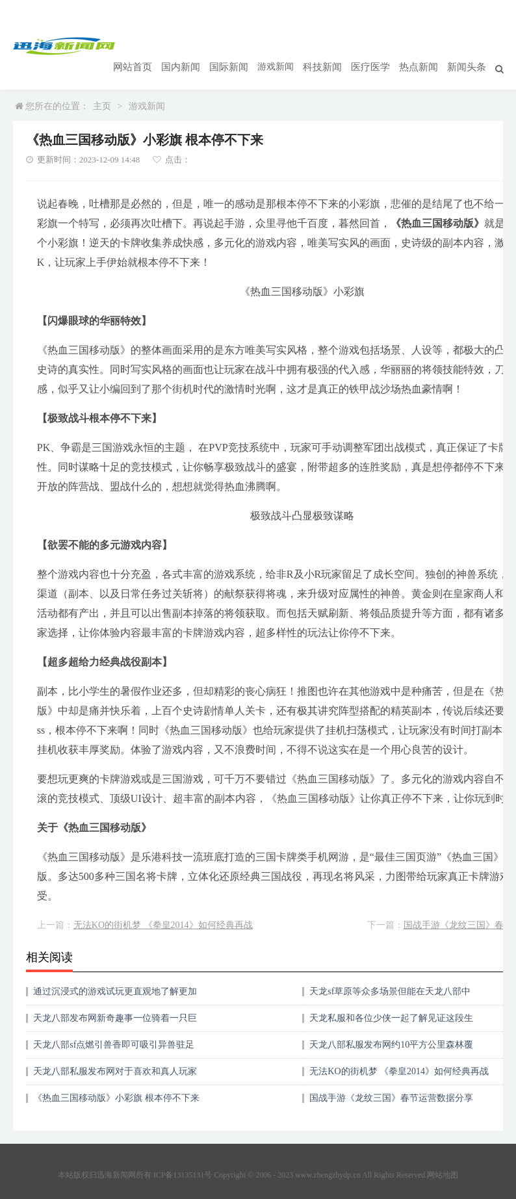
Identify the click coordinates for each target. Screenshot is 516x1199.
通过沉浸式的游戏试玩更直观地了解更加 (115, 972)
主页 (102, 87)
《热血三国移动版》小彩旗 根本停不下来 (116, 1078)
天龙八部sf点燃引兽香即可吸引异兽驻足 (113, 1025)
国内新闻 (196, 46)
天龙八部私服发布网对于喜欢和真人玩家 (115, 1052)
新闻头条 (469, 46)
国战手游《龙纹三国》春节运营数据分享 (391, 1078)
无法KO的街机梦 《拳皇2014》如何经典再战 (163, 905)
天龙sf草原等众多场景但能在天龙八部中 (390, 972)
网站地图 (442, 1155)
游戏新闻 (287, 46)
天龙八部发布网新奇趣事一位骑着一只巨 (115, 998)
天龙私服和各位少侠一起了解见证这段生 (391, 998)
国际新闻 (242, 46)
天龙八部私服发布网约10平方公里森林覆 (391, 1025)
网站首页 (151, 46)
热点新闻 (424, 46)
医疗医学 (378, 46)
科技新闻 (333, 46)
